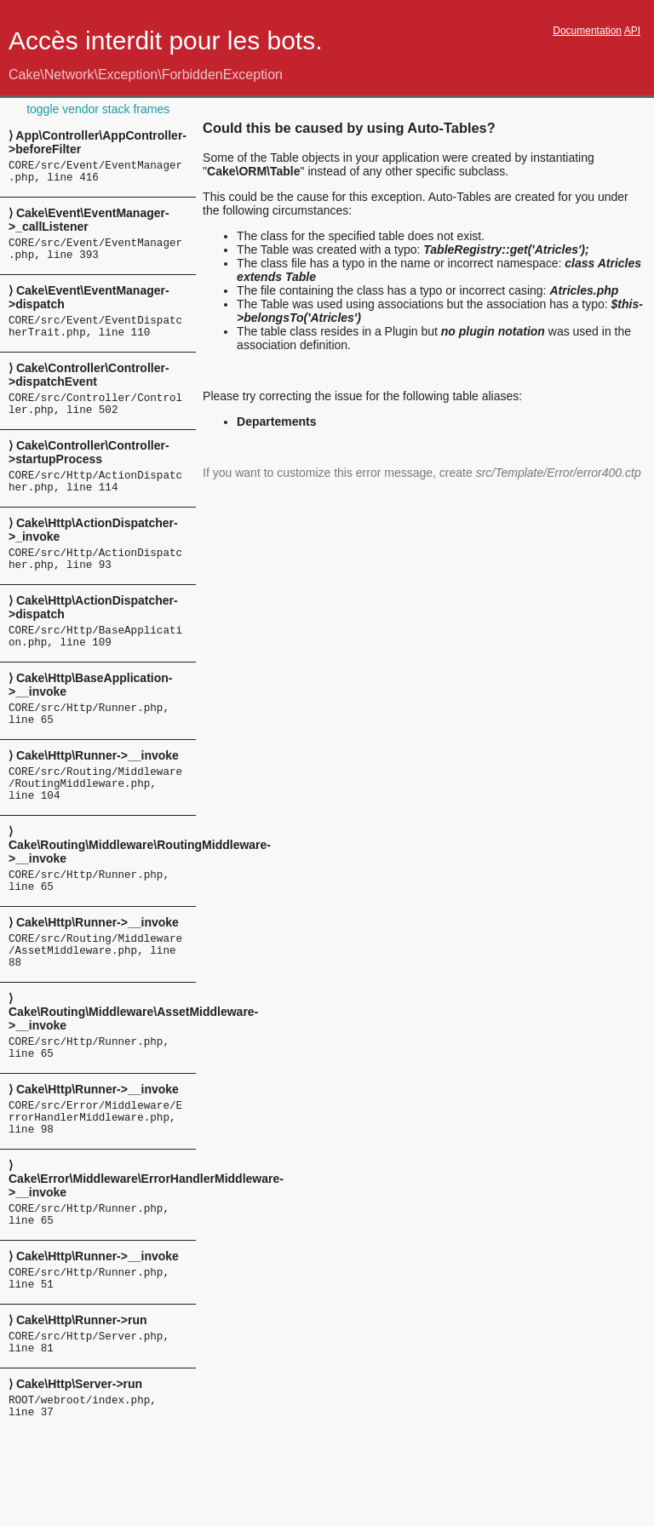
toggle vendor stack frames (97, 109)
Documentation (587, 31)
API (632, 31)
